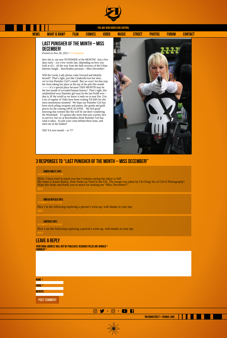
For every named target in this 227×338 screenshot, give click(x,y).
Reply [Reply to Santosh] (40, 233)
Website (40, 291)
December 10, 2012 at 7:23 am (50, 202)
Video (106, 34)
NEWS (36, 34)
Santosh (47, 221)
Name (39, 279)
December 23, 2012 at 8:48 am (50, 224)
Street (137, 34)
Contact (189, 34)
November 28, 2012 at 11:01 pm (50, 174)
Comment (41, 249)
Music (122, 34)
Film (76, 34)
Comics (91, 34)
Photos (155, 34)
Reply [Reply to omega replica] (40, 211)
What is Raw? (56, 34)
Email (39, 285)
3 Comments (77, 53)
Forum (171, 34)
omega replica (50, 199)
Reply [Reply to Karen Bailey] (40, 189)
